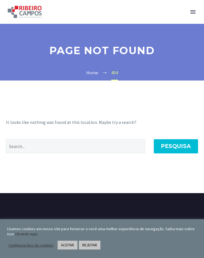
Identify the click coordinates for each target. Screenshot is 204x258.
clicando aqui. (26, 233)
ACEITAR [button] (67, 245)
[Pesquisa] (75, 146)
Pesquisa (176, 146)
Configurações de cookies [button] (31, 245)
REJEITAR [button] (89, 245)
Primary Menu (192, 12)
